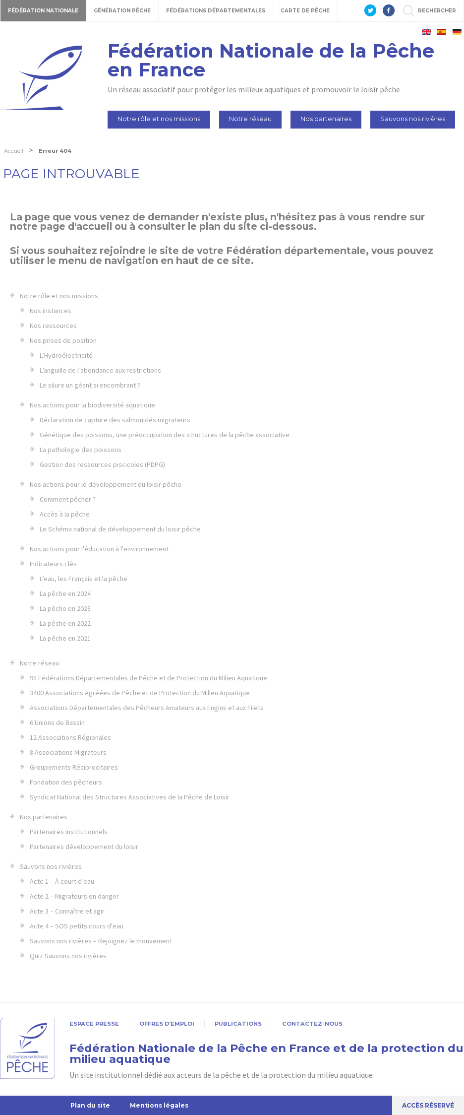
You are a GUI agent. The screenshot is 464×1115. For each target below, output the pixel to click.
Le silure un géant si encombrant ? (90, 385)
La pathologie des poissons (80, 449)
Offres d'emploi (166, 1023)
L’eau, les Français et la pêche (83, 578)
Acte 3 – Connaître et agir (67, 911)
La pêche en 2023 (65, 608)
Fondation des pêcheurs (66, 782)
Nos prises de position (63, 340)
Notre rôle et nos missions (158, 119)
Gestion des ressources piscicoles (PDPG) (102, 464)
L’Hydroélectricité (66, 355)
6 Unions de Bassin (57, 722)
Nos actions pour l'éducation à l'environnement (99, 548)
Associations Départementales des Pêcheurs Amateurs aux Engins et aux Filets (147, 707)
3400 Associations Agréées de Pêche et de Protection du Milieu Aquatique (140, 692)
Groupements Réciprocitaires (74, 767)
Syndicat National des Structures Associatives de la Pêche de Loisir (130, 796)
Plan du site (90, 1105)
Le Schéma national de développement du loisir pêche (120, 529)
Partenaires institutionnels (69, 831)
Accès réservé (428, 1105)
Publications (238, 1023)
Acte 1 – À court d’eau (62, 881)
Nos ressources (53, 325)
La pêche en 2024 (65, 593)
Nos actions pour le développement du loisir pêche (105, 484)
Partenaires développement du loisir (84, 846)
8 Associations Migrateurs (68, 752)
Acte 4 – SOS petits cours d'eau (76, 925)
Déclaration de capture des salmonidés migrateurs (115, 419)
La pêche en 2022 (65, 623)
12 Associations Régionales (70, 737)
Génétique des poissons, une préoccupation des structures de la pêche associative (165, 434)
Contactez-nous (312, 1023)
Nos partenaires (325, 119)
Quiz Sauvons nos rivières (68, 955)
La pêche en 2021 (65, 638)
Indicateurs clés (53, 563)
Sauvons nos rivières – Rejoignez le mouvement (101, 940)
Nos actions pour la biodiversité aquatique (92, 404)
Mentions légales (159, 1105)
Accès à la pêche (65, 514)
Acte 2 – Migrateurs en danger (74, 896)
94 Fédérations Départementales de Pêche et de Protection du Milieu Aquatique (148, 677)
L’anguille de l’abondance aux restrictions (100, 370)
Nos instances (50, 310)
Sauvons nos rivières (412, 119)
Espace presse (94, 1023)
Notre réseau (250, 119)
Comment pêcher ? (68, 499)
